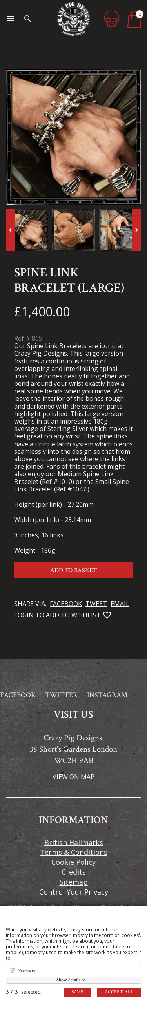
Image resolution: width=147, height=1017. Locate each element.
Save (77, 992)
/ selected (23, 992)
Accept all (119, 992)
